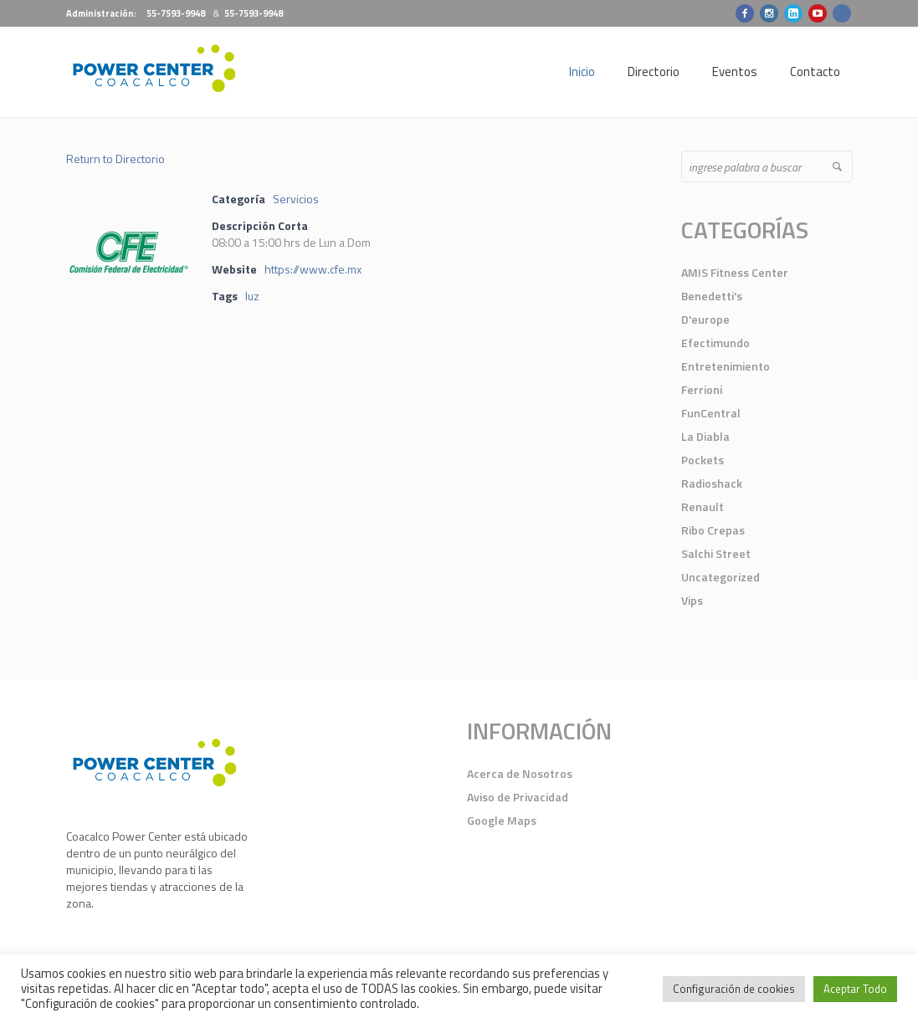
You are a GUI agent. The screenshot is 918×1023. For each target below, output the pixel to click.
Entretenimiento (725, 366)
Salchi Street (716, 553)
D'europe (705, 319)
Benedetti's (711, 295)
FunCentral (711, 413)
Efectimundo (715, 342)
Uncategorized (720, 577)
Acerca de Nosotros (519, 773)
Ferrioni (701, 389)
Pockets (702, 459)
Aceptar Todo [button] (855, 988)
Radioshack (711, 483)
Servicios (296, 198)
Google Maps (501, 820)
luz (252, 295)
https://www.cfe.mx (313, 269)
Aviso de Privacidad (517, 797)
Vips (692, 600)
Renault (702, 506)
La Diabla (705, 436)
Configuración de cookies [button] (734, 988)
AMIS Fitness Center (734, 272)
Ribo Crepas (713, 530)
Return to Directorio (115, 158)
